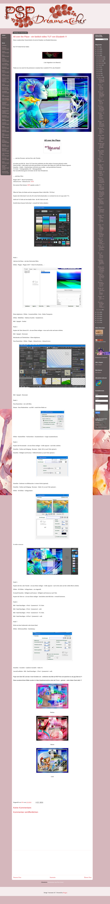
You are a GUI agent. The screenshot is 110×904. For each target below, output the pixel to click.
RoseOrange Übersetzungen (5, 172)
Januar (100, 309)
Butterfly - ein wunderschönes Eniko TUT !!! (101, 80)
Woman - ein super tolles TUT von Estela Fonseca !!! (101, 124)
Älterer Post (87, 877)
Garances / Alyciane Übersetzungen (5, 103)
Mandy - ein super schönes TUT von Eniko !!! (100, 167)
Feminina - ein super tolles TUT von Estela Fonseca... (101, 108)
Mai (99, 71)
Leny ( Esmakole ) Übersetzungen (5, 141)
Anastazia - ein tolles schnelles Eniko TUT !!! (101, 262)
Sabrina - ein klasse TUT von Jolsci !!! (101, 102)
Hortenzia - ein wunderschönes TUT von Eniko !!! (101, 210)
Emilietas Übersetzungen (5, 48)
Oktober (100, 61)
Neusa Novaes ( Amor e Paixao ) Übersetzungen (5, 79)
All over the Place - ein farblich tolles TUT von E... (101, 131)
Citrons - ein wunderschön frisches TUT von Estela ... (101, 194)
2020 (98, 314)
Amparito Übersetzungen (5, 123)
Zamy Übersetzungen (5, 162)
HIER (32, 181)
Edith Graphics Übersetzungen (5, 99)
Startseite (52, 877)
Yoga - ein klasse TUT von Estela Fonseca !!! (101, 241)
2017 (98, 320)
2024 (98, 51)
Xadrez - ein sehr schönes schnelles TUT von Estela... (101, 228)
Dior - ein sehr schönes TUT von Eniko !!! (100, 255)
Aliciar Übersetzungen (5, 85)
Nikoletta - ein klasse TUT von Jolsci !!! (101, 173)
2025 (98, 49)
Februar (100, 77)
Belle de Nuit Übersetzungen (5, 88)
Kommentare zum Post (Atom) (55, 882)
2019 (98, 316)
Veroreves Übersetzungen (5, 116)
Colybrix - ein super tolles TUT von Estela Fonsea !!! (101, 187)
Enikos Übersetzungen (5, 71)
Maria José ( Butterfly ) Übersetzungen (5, 149)
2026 (98, 47)
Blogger (65, 892)
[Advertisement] (52, 862)
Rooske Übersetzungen (5, 108)
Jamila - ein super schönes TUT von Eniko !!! (100, 87)
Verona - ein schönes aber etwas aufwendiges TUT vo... (101, 95)
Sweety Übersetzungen (5, 120)
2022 (98, 55)
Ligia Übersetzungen (5, 95)
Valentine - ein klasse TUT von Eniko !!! (101, 234)
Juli (99, 67)
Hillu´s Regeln (98, 364)
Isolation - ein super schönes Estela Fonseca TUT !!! (101, 116)
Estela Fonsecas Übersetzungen (5, 60)
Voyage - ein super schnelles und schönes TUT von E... (101, 219)
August (100, 65)
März (99, 75)
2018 (98, 318)
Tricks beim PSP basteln (101, 427)
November (100, 59)
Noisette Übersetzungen (5, 145)
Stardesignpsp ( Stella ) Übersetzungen (5, 112)
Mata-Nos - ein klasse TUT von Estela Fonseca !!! (101, 305)
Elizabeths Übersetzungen (5, 68)
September (101, 63)
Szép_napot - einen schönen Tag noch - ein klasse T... (101, 202)
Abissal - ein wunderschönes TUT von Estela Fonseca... (101, 269)
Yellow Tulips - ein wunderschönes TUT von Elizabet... (101, 138)
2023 (98, 53)
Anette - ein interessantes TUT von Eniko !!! (101, 248)
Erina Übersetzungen (5, 55)
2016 (98, 322)
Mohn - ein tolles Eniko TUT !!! (101, 160)
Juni (99, 69)
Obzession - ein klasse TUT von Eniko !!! (101, 284)
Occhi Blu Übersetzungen (5, 159)
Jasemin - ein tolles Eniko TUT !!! (101, 298)
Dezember (100, 57)
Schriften (97, 422)
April (99, 73)
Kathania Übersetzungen (5, 131)
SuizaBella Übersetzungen (5, 92)
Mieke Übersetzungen (5, 127)
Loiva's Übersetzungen (5, 75)
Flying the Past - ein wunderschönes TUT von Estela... (101, 277)
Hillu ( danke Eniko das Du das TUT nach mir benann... (101, 154)
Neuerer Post (17, 877)
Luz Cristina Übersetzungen (5, 64)
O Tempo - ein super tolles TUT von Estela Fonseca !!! (101, 180)
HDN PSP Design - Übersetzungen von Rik (5, 167)
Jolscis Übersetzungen (5, 52)
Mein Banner (98, 372)
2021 (98, 312)
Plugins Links (98, 424)
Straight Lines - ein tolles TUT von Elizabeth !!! (101, 146)
